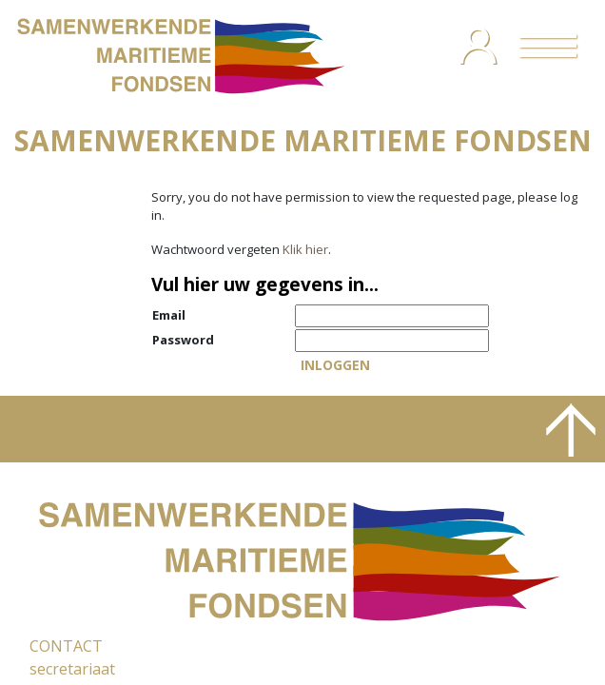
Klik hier (305, 249)
